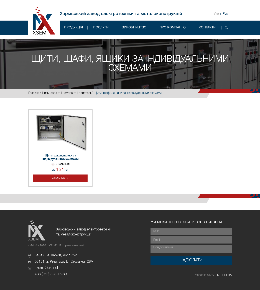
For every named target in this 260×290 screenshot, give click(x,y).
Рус (225, 13)
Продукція (73, 27)
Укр (216, 13)
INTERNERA (224, 275)
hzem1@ (41, 268)
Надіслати (191, 260)
